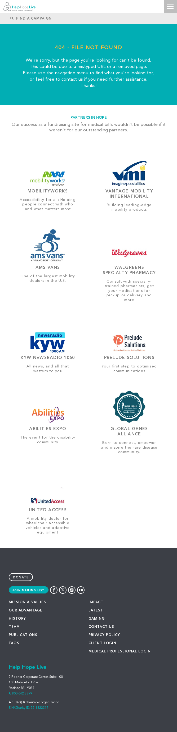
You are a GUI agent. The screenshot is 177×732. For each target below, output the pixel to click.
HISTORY (17, 618)
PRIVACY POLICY (104, 635)
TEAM (14, 627)
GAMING (96, 618)
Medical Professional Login (119, 651)
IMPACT (95, 602)
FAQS (14, 643)
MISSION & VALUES (27, 602)
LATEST (95, 610)
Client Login (102, 643)
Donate (21, 577)
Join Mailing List (28, 590)
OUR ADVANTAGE (25, 610)
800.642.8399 (22, 693)
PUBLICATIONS (23, 635)
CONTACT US (101, 627)
